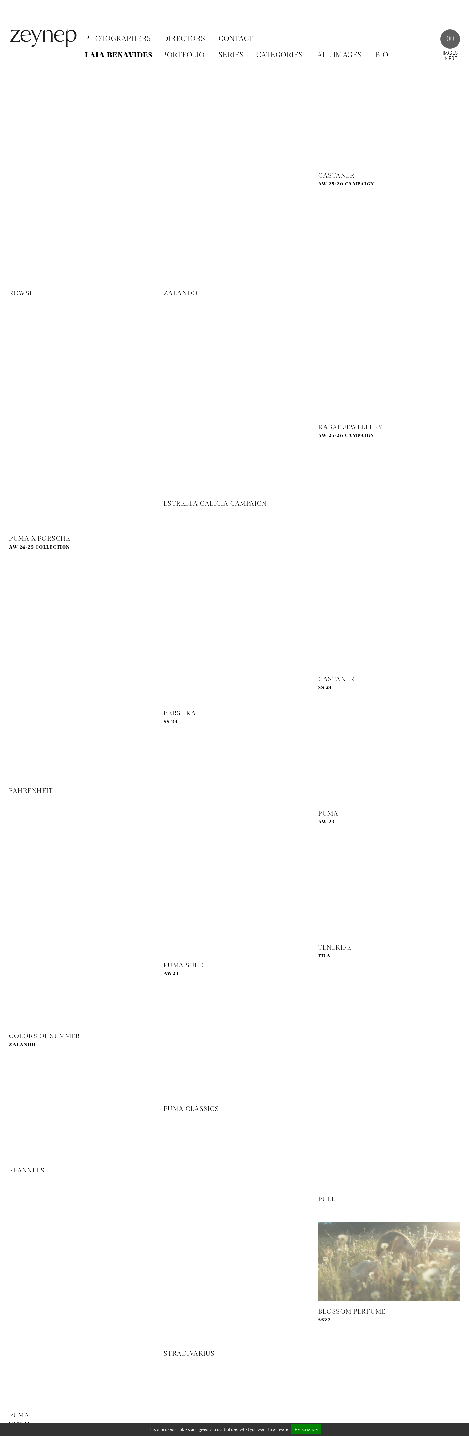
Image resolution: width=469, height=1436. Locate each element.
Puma (328, 814)
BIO (382, 55)
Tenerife (334, 948)
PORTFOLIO (183, 55)
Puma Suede (186, 965)
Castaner (336, 176)
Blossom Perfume (352, 1312)
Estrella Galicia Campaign (215, 504)
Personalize (306, 1429)
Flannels (27, 1170)
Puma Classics (191, 1109)
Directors (184, 39)
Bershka (180, 713)
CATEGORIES (279, 55)
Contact (236, 39)
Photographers (118, 39)
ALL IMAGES (339, 55)
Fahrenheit (31, 791)
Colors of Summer (44, 1036)
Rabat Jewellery (350, 427)
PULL (326, 1199)
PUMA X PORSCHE (39, 539)
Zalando (181, 293)
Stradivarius (189, 1354)
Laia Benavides (118, 55)
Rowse (21, 293)
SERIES (231, 55)
